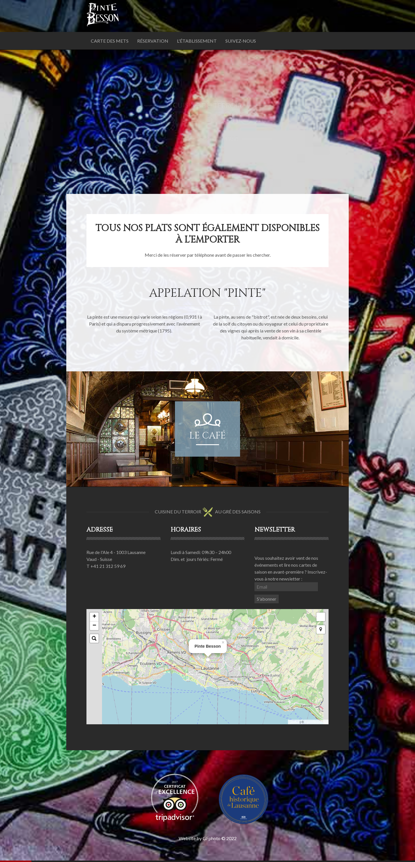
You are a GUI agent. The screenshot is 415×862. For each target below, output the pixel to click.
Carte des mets (110, 41)
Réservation (152, 41)
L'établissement (197, 41)
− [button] (94, 625)
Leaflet (294, 722)
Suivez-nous (240, 41)
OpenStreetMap (316, 722)
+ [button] (94, 617)
